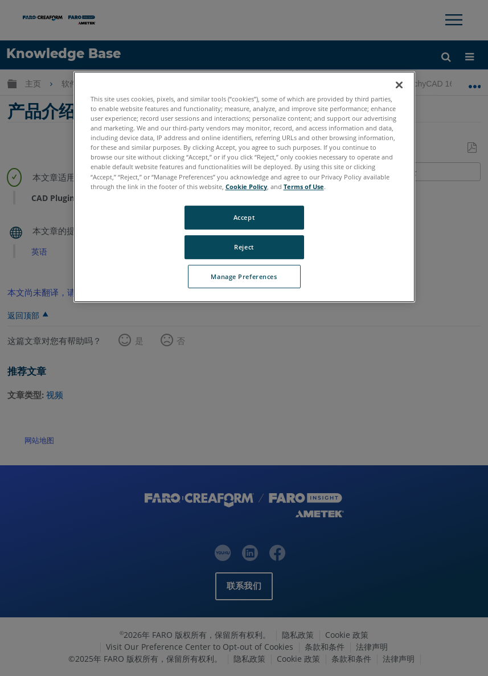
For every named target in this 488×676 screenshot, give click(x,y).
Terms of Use (304, 186)
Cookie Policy (246, 186)
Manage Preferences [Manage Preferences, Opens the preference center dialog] (244, 276)
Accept (244, 217)
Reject (243, 247)
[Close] (399, 84)
